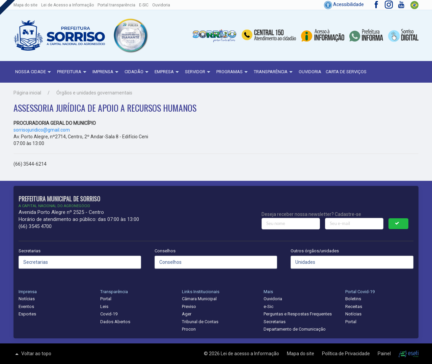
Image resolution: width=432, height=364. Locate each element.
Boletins (353, 298)
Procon (189, 329)
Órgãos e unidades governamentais (94, 92)
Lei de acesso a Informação (250, 353)
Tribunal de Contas (200, 321)
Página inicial (27, 92)
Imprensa (106, 72)
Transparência (274, 72)
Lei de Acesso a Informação (67, 5)
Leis (104, 306)
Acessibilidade (344, 4)
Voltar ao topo (32, 354)
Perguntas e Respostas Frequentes (298, 313)
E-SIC (143, 5)
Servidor (198, 72)
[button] (130, 36)
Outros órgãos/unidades (315, 250)
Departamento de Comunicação (295, 329)
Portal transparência (116, 5)
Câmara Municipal (199, 298)
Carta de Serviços (346, 71)
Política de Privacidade (346, 353)
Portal (105, 298)
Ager (186, 313)
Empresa (168, 72)
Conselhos (165, 250)
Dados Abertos (115, 321)
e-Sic (268, 306)
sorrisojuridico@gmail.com (42, 130)
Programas (232, 72)
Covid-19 (108, 313)
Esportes (27, 313)
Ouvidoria (161, 5)
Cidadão (137, 72)
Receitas (353, 306)
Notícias (27, 298)
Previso (189, 306)
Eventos (26, 306)
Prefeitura (72, 72)
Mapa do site (25, 5)
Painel (385, 353)
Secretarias (29, 250)
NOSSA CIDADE (34, 72)
